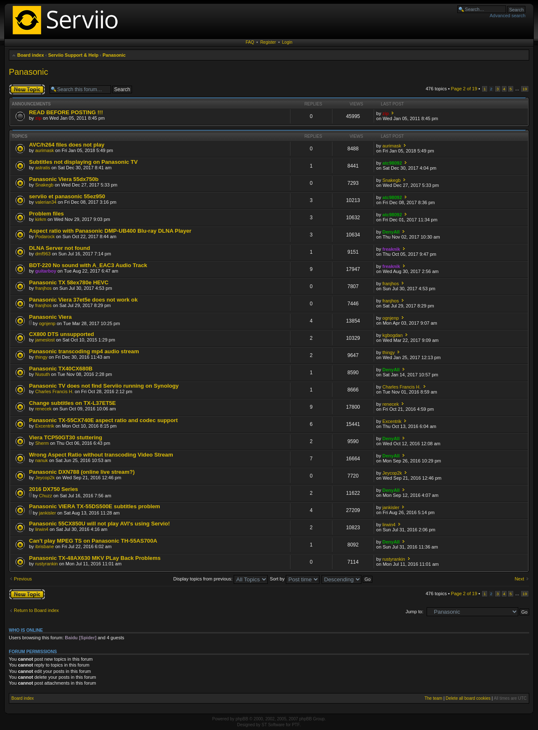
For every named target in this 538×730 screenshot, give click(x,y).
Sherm (42, 443)
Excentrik (44, 425)
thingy (41, 357)
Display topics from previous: (220, 578)
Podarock (45, 236)
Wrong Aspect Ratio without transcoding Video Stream (101, 455)
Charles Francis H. (54, 391)
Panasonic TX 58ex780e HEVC (68, 282)
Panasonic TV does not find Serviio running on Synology (104, 386)
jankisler (47, 512)
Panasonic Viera (50, 317)
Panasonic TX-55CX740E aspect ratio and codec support (103, 420)
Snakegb (44, 184)
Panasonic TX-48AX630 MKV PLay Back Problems (95, 558)
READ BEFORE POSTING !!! (66, 112)
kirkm (40, 219)
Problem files (46, 213)
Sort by (294, 578)
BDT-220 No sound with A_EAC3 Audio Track (88, 265)
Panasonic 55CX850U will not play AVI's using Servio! (99, 523)
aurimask (44, 150)
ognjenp (47, 323)
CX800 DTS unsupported (61, 334)
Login (287, 42)
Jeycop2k (45, 477)
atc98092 (392, 162)
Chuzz (45, 495)
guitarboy (45, 270)
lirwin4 (41, 529)
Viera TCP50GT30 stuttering (65, 437)
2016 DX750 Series (53, 489)
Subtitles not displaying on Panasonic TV (83, 162)
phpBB (241, 719)
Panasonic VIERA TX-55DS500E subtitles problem (94, 506)
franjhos (43, 288)
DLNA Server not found (59, 248)
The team (433, 698)
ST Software (273, 724)
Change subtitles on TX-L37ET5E (72, 403)
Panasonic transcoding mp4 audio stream (84, 351)
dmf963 (43, 253)
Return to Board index (36, 610)
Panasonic (114, 55)
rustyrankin (46, 563)
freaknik (391, 249)
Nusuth (42, 374)
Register (268, 42)
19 (524, 89)
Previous (23, 578)
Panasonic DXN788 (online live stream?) (81, 472)
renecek (43, 408)
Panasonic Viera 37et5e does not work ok (83, 300)
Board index (30, 55)
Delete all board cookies (468, 698)
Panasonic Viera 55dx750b (63, 179)
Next (519, 578)
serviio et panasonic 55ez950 (67, 196)
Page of (464, 88)
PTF (296, 724)
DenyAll (391, 231)
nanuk (41, 460)
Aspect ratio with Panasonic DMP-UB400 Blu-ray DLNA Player (110, 231)
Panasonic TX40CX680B (60, 368)
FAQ (250, 42)
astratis (42, 167)
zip (38, 118)
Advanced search (507, 15)
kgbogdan (392, 335)
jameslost (45, 339)
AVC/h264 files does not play (66, 145)
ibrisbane (44, 546)
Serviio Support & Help (73, 55)
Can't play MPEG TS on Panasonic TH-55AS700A (93, 541)
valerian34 (46, 202)
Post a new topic (27, 89)
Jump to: (414, 611)
